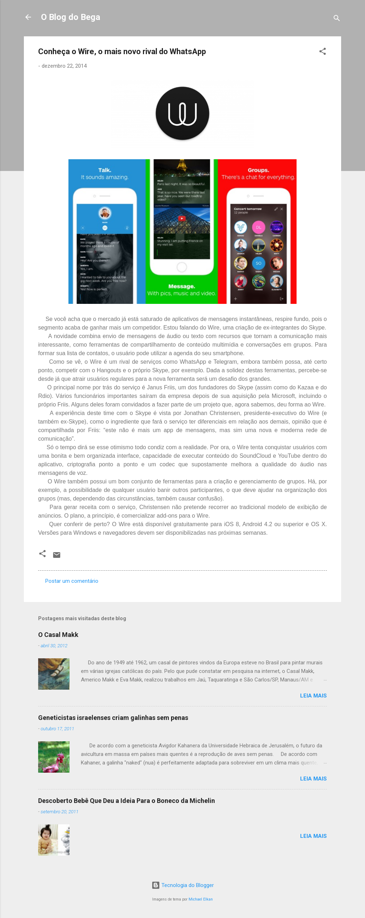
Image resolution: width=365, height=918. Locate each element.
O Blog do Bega (70, 17)
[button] (322, 52)
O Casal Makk (58, 634)
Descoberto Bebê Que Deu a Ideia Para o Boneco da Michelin (126, 800)
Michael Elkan (201, 899)
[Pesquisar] (337, 19)
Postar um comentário (71, 581)
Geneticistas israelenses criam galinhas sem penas (113, 717)
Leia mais (313, 696)
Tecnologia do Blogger (182, 885)
